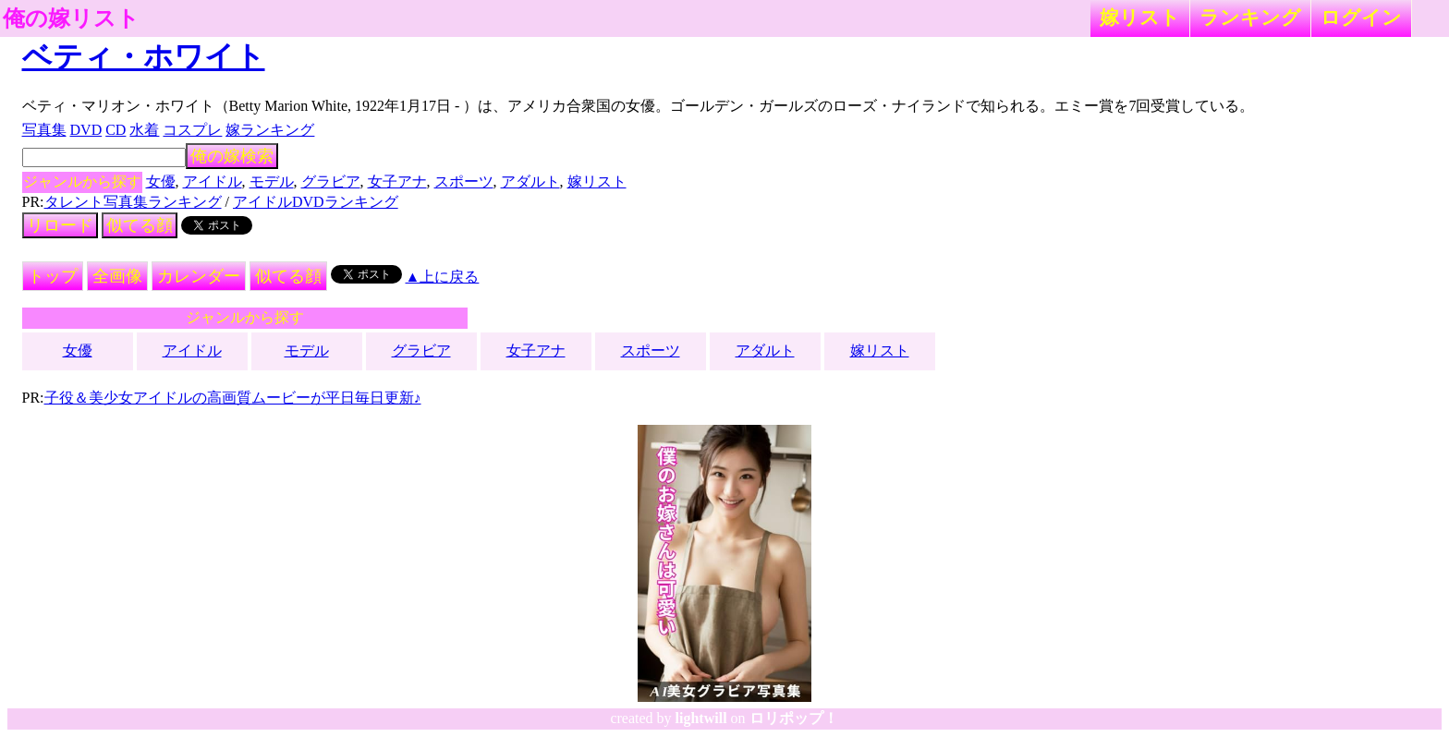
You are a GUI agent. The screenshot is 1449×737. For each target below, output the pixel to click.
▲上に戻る (443, 276)
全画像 (117, 276)
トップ (53, 276)
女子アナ (397, 181)
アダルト (530, 181)
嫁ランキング (269, 130)
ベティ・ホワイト (143, 56)
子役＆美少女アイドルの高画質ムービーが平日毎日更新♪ (232, 397)
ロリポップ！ (793, 718)
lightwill (701, 718)
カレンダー (198, 276)
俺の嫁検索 (232, 156)
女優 (161, 181)
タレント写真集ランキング (133, 202)
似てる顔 (139, 225)
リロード (60, 225)
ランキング (1250, 17)
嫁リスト (1140, 17)
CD (115, 130)
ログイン (1361, 17)
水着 (144, 130)
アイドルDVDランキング (315, 202)
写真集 (44, 130)
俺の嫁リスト (71, 18)
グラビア (330, 181)
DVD (86, 130)
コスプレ (192, 130)
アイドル (212, 181)
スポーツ (463, 181)
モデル (272, 181)
